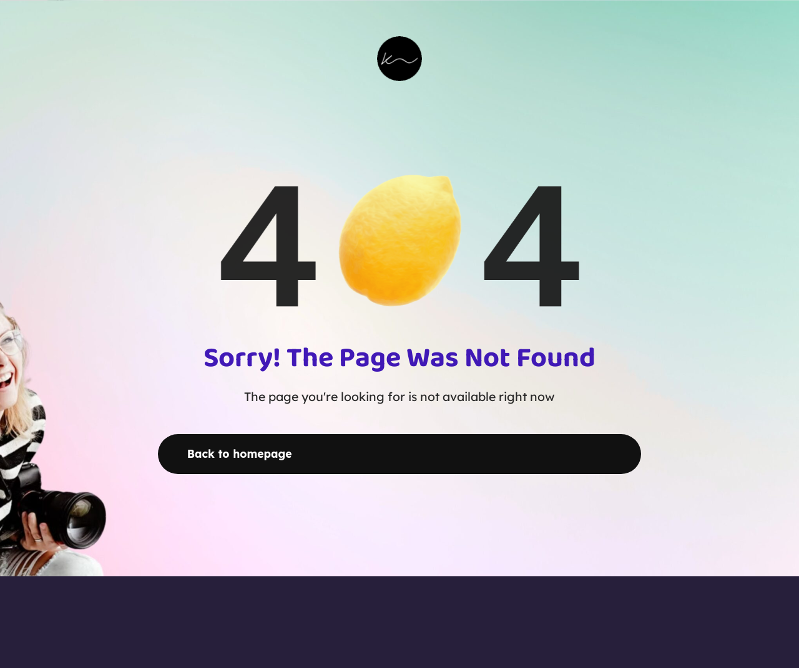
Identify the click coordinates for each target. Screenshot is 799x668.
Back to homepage (239, 453)
